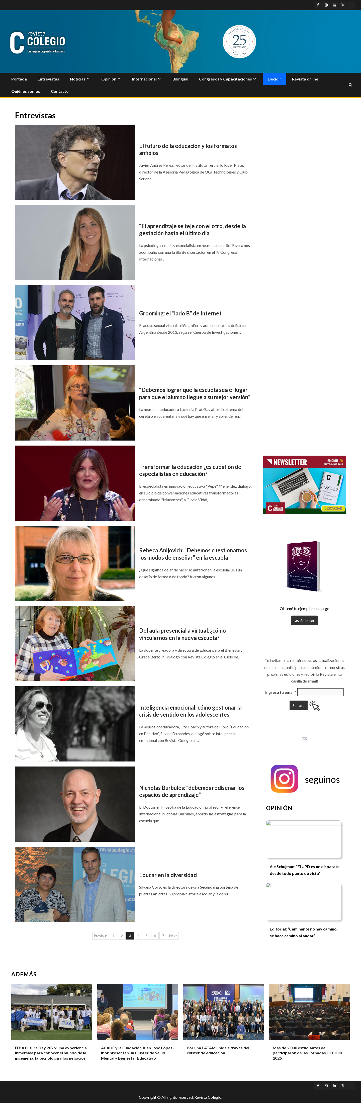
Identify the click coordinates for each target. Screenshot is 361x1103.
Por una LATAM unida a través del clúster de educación (218, 1050)
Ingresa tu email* (280, 692)
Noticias (77, 78)
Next (173, 936)
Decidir (274, 78)
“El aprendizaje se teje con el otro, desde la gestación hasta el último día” (192, 230)
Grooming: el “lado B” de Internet (180, 313)
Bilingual (180, 78)
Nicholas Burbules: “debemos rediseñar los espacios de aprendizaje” (191, 791)
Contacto (60, 91)
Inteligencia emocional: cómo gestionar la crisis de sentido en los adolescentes (190, 711)
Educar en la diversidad (168, 875)
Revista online (305, 78)
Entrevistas (48, 78)
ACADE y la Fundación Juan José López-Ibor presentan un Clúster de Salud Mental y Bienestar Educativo (137, 1053)
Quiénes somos (25, 91)
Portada (19, 78)
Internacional (144, 78)
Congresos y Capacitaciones (225, 78)
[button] (304, 779)
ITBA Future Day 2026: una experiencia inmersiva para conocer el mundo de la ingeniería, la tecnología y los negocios (51, 1053)
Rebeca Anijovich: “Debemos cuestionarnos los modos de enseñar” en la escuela (193, 554)
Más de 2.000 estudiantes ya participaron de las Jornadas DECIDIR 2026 (307, 1053)
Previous (101, 936)
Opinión (108, 78)
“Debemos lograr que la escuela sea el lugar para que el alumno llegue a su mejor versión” (194, 393)
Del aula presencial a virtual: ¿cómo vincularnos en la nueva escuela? (182, 634)
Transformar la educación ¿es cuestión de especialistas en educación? (190, 470)
